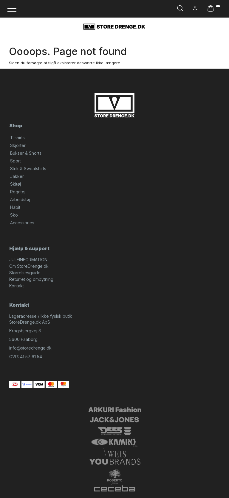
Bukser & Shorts (25, 153)
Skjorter (18, 145)
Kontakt (16, 285)
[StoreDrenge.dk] (114, 26)
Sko (14, 214)
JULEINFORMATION (28, 259)
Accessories (22, 222)
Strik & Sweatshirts (28, 168)
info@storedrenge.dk (30, 347)
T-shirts (17, 137)
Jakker (17, 176)
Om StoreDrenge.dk (29, 266)
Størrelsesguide (25, 272)
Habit (15, 207)
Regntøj (17, 191)
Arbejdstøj (20, 199)
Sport (15, 160)
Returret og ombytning (31, 279)
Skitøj (15, 184)
